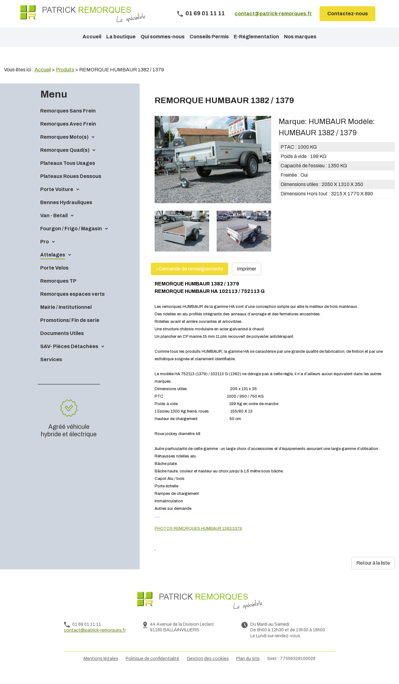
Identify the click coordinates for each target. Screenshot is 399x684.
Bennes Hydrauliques (66, 213)
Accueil (92, 36)
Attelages (52, 265)
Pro (44, 252)
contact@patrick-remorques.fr (273, 13)
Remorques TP (58, 291)
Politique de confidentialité (152, 669)
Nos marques (300, 36)
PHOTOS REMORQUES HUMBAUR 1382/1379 (198, 539)
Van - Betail (54, 226)
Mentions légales (101, 669)
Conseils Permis (209, 36)
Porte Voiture (56, 200)
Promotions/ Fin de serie (69, 330)
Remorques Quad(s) (64, 160)
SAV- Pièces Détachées (69, 357)
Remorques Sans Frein (68, 121)
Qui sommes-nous (163, 36)
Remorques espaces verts (72, 304)
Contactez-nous (347, 13)
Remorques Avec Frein (68, 134)
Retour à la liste (373, 573)
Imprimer (246, 279)
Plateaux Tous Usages (67, 173)
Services (51, 370)
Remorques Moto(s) (64, 147)
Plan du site (248, 669)
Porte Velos (54, 278)
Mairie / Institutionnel (66, 317)
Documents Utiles (62, 344)
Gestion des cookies (208, 669)
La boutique (121, 36)
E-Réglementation (256, 36)
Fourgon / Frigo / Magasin (71, 239)
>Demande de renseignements (189, 279)
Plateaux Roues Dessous (70, 186)
